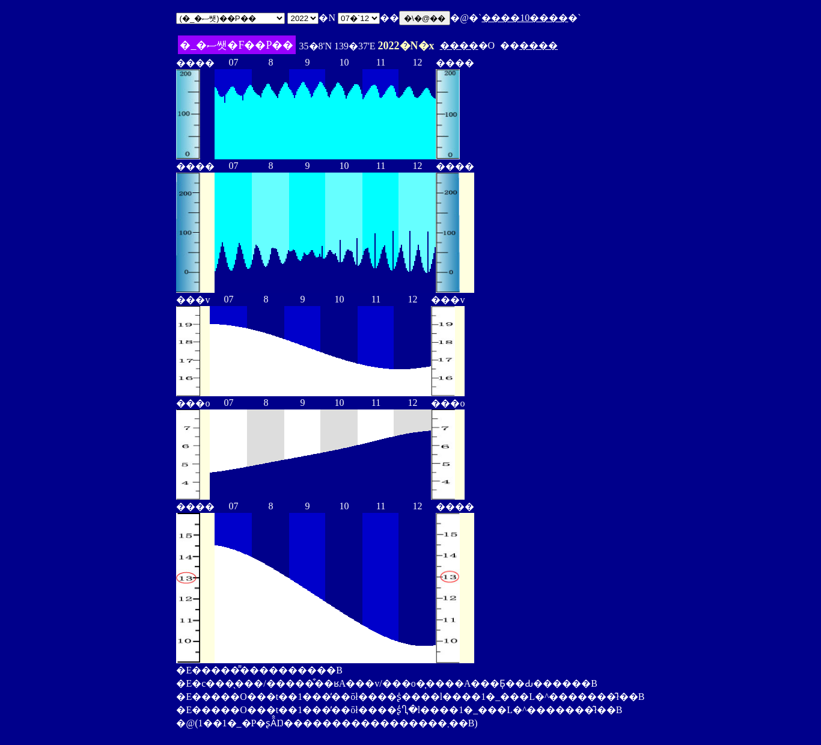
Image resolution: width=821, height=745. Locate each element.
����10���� (524, 18)
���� (459, 45)
